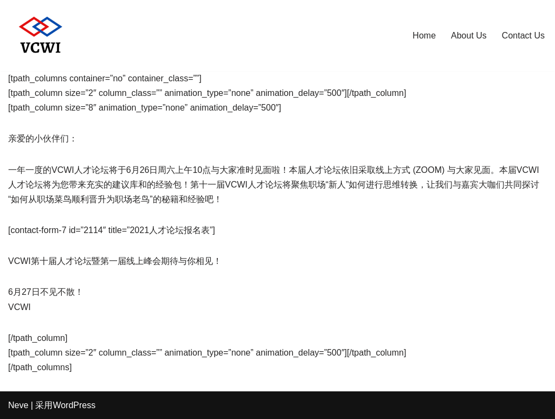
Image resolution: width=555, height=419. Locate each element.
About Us (469, 35)
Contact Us (523, 35)
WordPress (74, 405)
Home (424, 35)
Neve (18, 405)
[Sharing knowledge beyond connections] (40, 35)
